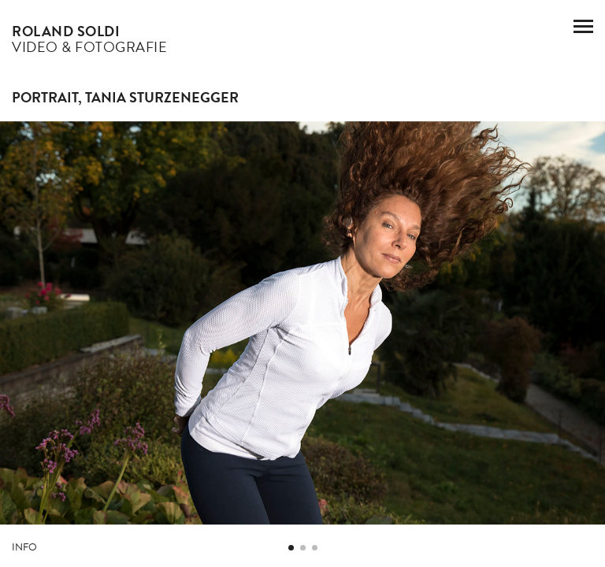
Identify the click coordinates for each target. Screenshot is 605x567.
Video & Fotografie (89, 38)
